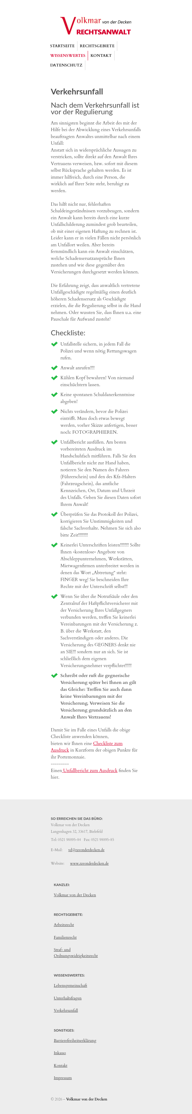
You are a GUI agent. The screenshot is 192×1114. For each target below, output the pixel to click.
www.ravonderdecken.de (89, 863)
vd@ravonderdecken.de (86, 850)
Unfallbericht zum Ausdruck (90, 771)
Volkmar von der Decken (75, 895)
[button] (97, 46)
